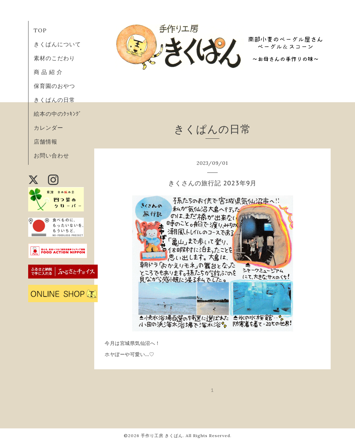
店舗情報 (45, 141)
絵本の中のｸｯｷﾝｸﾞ (58, 113)
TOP (40, 30)
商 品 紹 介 (48, 72)
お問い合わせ (51, 155)
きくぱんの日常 (54, 99)
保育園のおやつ (54, 85)
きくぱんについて (57, 44)
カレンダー (48, 127)
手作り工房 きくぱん (162, 435)
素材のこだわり (54, 58)
